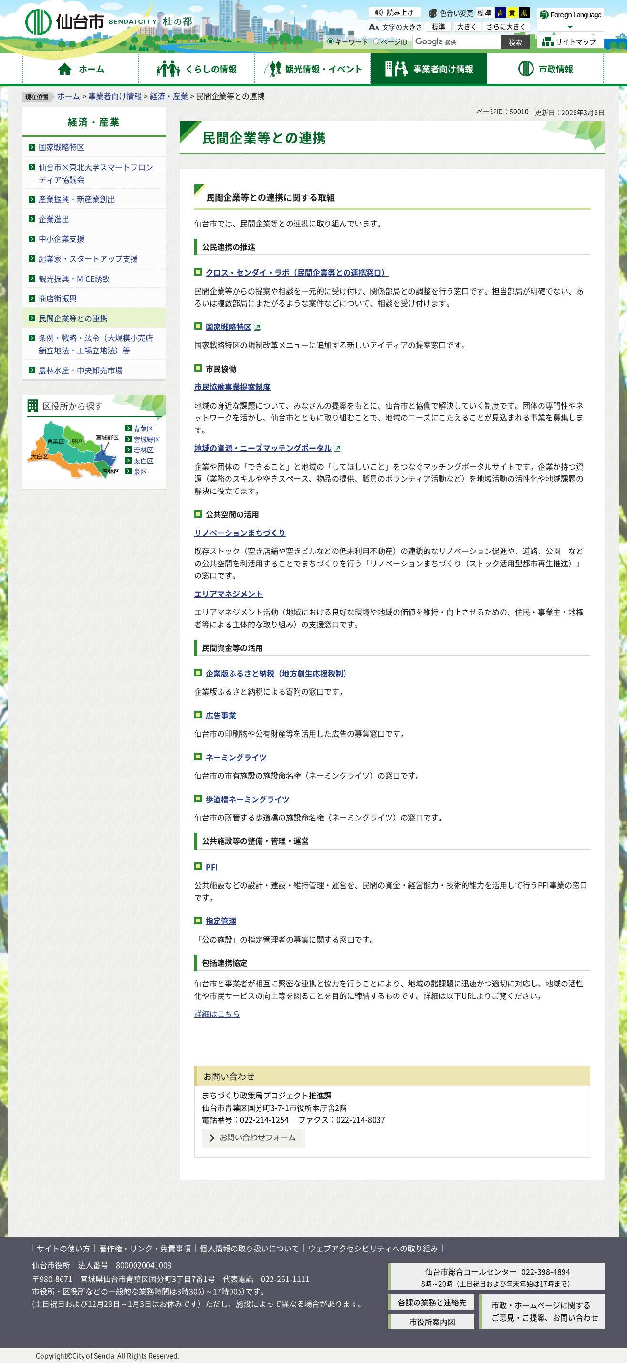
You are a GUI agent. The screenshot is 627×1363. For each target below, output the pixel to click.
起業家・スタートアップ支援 (88, 258)
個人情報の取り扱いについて (249, 1248)
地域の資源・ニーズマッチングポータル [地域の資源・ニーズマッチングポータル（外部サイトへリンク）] (263, 447)
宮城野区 (147, 439)
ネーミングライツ (236, 757)
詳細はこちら (217, 1013)
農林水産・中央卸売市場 (81, 370)
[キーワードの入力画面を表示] (330, 41)
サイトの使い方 (63, 1248)
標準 (484, 12)
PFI (212, 866)
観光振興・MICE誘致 (74, 278)
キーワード (347, 41)
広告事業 (221, 715)
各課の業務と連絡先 (432, 1302)
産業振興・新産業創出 (77, 199)
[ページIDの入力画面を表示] (376, 41)
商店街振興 (58, 298)
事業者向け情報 (115, 96)
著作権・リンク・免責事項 (145, 1248)
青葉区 (144, 428)
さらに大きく (506, 26)
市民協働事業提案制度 (232, 386)
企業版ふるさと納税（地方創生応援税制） (278, 673)
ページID (390, 41)
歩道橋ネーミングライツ (248, 799)
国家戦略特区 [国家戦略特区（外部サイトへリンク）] (228, 326)
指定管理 (221, 920)
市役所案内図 (432, 1321)
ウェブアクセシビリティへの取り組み (373, 1248)
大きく (467, 26)
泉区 (140, 471)
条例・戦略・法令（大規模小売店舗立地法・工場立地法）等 (96, 344)
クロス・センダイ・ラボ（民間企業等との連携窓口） (297, 272)
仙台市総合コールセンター (471, 1271)
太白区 (144, 460)
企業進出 (54, 219)
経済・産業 (169, 96)
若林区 (144, 449)
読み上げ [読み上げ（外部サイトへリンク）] (400, 12)
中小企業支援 (61, 238)
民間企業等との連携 (73, 318)
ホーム (68, 96)
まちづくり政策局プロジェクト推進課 (267, 1095)
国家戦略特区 (61, 147)
